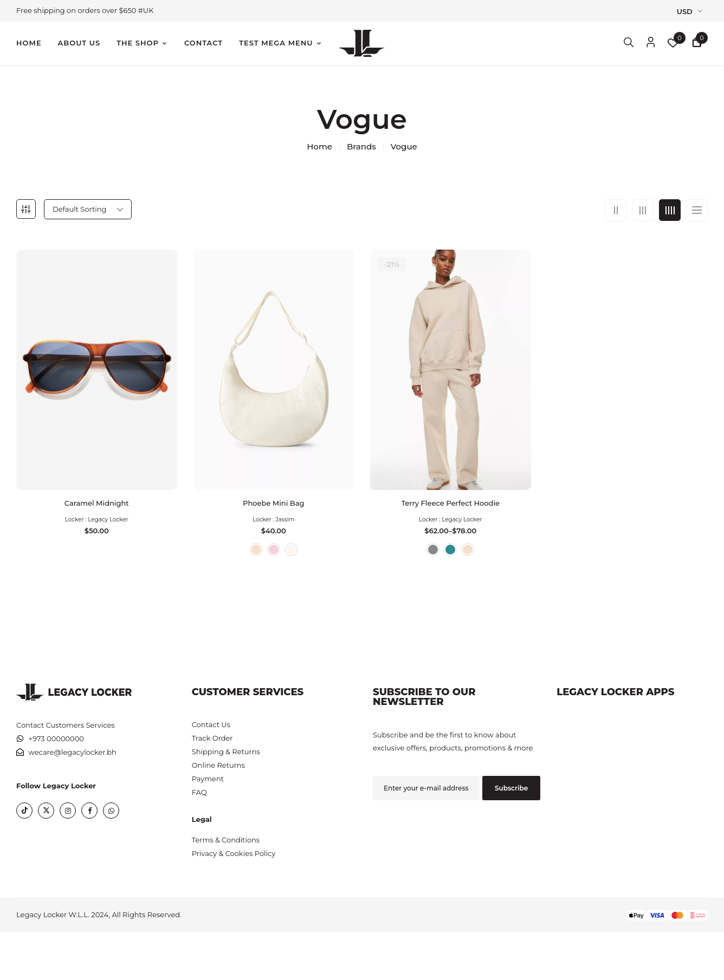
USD (685, 11)
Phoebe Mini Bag (273, 497)
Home (319, 146)
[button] (697, 43)
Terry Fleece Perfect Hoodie (450, 497)
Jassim (284, 514)
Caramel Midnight (96, 497)
